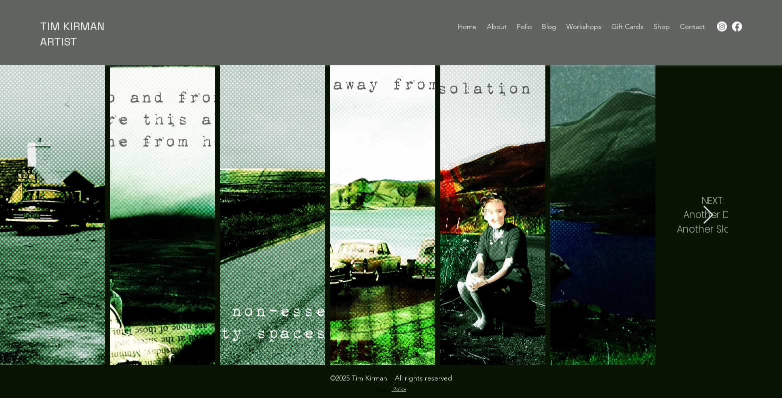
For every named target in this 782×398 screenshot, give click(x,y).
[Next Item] (708, 215)
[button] (661, 26)
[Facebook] (737, 27)
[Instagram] (722, 27)
